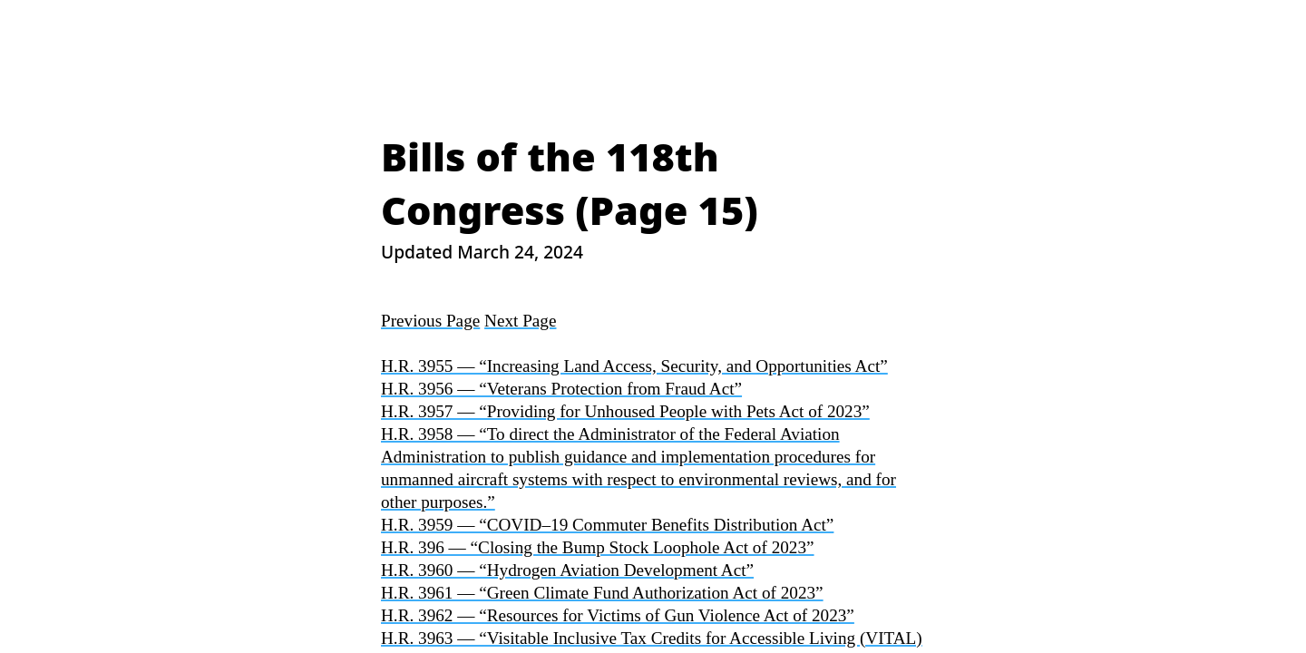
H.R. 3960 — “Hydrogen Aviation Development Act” (567, 570)
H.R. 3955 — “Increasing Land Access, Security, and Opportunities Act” (634, 365)
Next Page (520, 320)
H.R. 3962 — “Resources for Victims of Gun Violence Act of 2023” (617, 615)
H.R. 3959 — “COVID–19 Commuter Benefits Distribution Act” (607, 524)
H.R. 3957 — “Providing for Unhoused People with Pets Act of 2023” (625, 411)
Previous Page (430, 320)
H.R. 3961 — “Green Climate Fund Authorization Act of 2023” (602, 592)
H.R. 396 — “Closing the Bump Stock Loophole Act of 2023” (597, 547)
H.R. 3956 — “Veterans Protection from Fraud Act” (561, 388)
